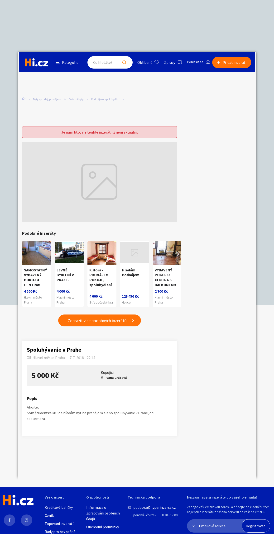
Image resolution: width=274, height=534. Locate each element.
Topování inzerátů (60, 523)
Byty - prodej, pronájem (47, 100)
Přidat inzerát (235, 62)
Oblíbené (140, 62)
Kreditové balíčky (59, 507)
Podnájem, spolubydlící (105, 100)
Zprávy (165, 62)
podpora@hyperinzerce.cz (154, 507)
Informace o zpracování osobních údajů (103, 513)
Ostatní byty (76, 100)
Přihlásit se (192, 62)
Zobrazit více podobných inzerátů (97, 321)
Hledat (120, 63)
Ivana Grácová (116, 378)
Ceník (49, 515)
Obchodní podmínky (102, 526)
